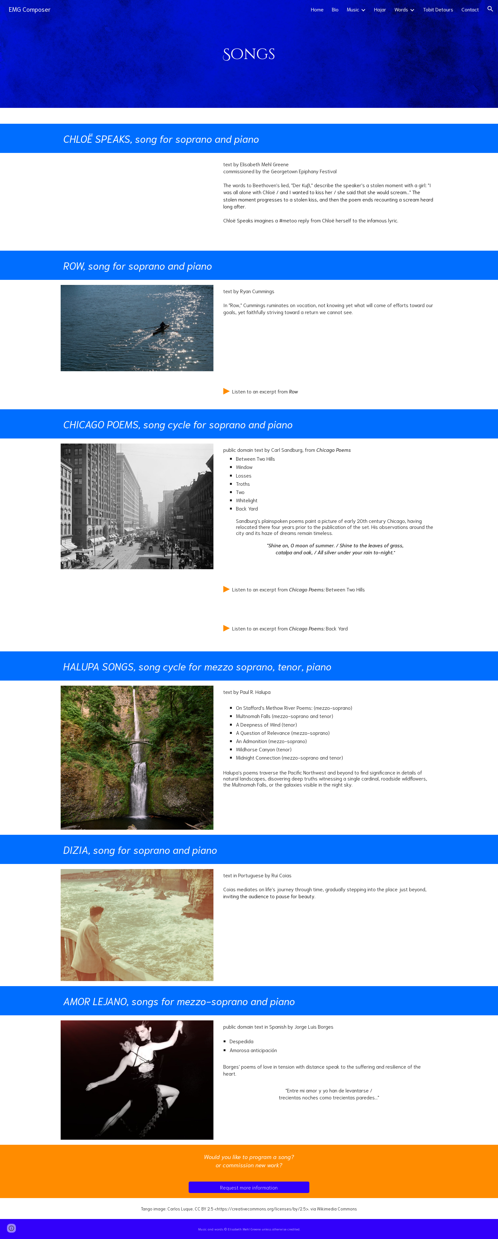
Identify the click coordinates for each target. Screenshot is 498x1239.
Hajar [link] (380, 9)
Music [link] (353, 9)
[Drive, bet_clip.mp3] (137, 593)
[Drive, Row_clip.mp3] (137, 392)
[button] (490, 8)
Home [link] (317, 9)
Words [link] (401, 9)
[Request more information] (249, 1187)
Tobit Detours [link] (438, 9)
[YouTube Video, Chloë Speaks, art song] (137, 201)
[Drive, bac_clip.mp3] (137, 632)
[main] (249, 54)
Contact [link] (470, 9)
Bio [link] (335, 9)
